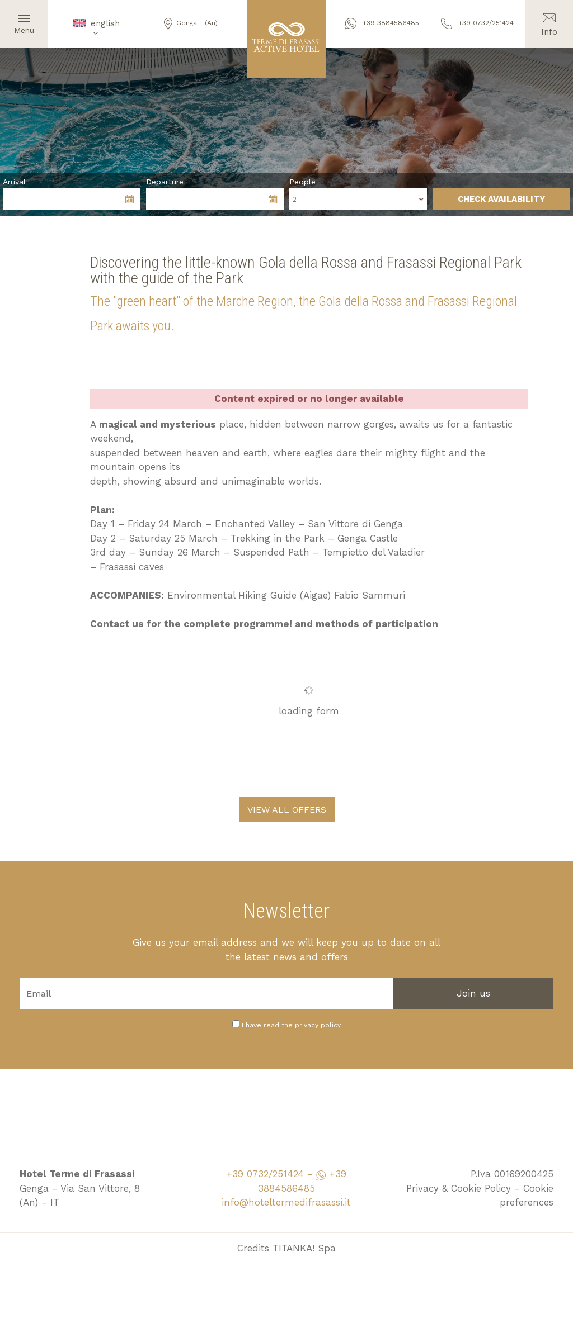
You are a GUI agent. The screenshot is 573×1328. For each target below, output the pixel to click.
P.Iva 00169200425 (512, 1173)
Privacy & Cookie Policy (458, 1188)
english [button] (95, 27)
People (302, 181)
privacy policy (318, 1025)
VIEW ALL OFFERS (286, 809)
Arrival (14, 181)
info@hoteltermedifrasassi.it (286, 1202)
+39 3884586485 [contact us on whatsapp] (382, 23)
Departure (165, 181)
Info (549, 18)
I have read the (291, 1025)
